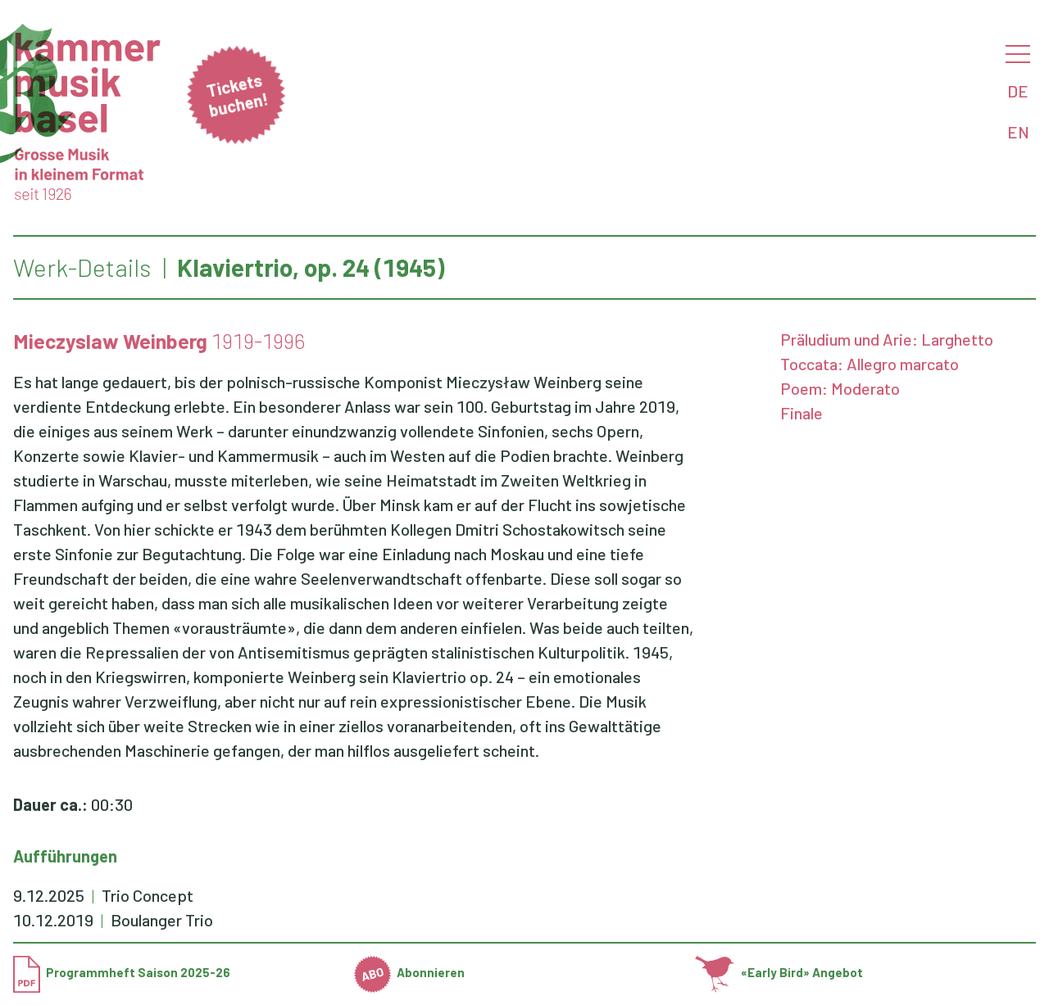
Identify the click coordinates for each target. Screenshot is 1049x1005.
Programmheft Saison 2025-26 (121, 972)
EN (1018, 132)
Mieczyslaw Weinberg (110, 340)
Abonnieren (409, 972)
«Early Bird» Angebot (779, 972)
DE (1018, 91)
